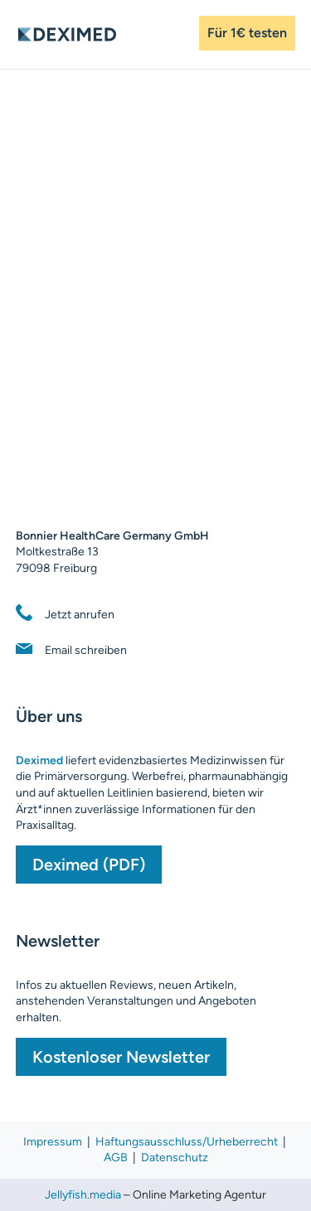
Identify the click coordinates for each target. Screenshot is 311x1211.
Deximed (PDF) (88, 864)
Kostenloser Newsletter (121, 1057)
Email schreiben (86, 650)
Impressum (52, 1142)
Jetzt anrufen (79, 615)
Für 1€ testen (247, 33)
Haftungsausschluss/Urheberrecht (186, 1142)
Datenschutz (174, 1157)
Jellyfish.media (83, 1195)
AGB (117, 1157)
